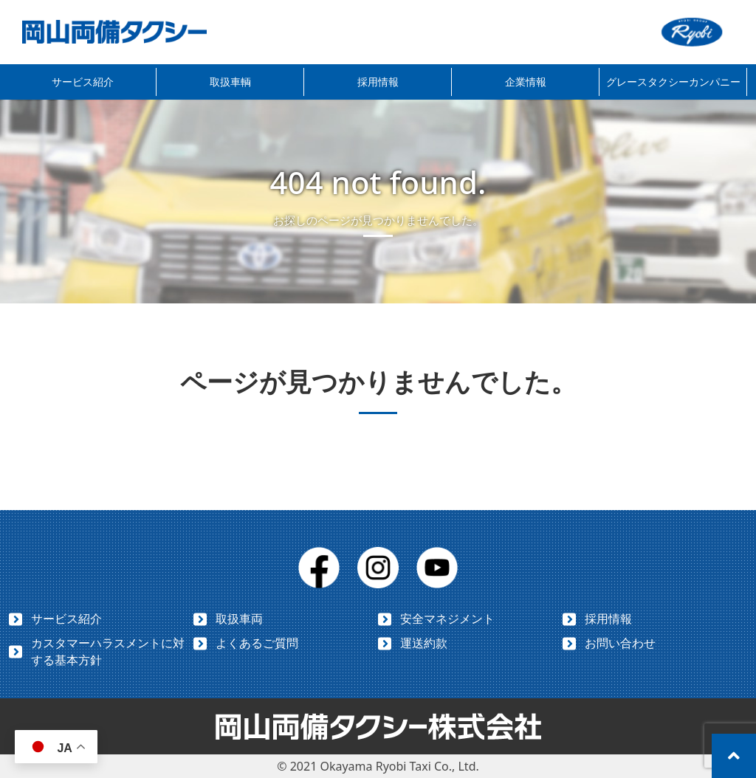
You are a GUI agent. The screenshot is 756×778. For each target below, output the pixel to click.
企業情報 (525, 82)
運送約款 (423, 643)
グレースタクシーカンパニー (673, 82)
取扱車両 (239, 618)
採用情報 (378, 82)
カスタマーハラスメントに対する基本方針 (108, 651)
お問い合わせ (620, 643)
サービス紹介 (83, 82)
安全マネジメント (447, 618)
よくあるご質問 (257, 643)
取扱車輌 (230, 82)
